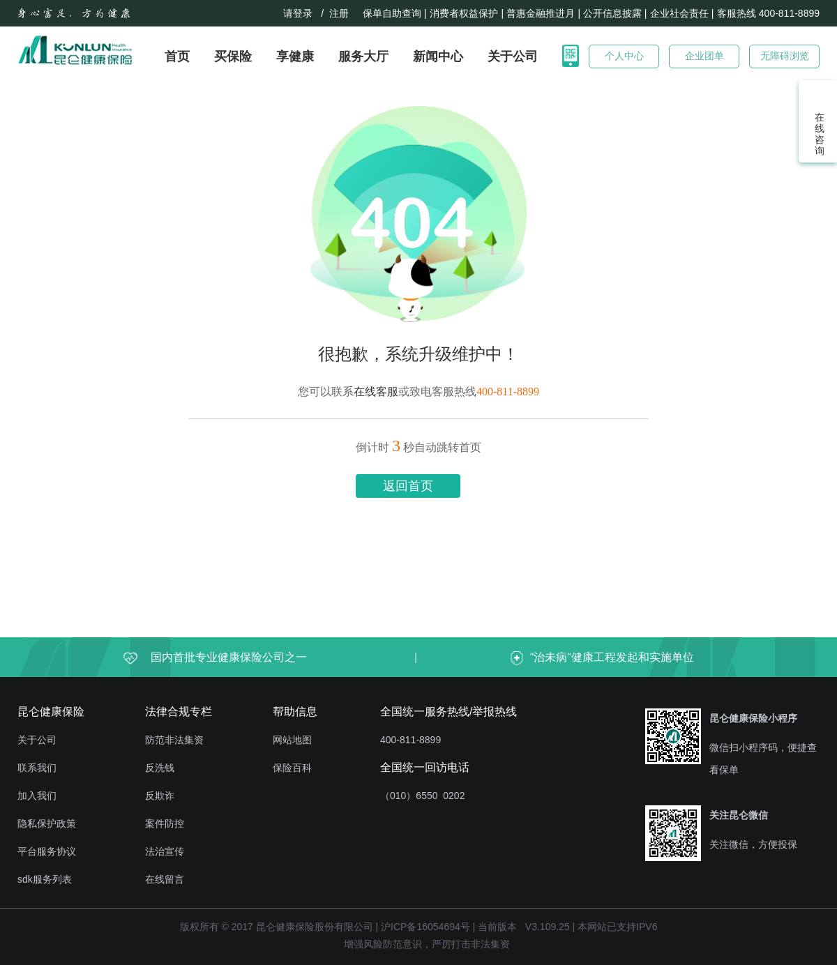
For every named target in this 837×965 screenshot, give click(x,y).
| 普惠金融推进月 (538, 13)
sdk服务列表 (44, 879)
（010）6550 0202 (422, 795)
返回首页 (408, 486)
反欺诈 (159, 795)
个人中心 (624, 55)
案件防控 (164, 823)
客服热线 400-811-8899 (768, 13)
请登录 (297, 13)
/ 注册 (338, 13)
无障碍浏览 (784, 55)
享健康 (295, 56)
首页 (177, 56)
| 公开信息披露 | (612, 13)
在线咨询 (818, 134)
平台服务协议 (46, 851)
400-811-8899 (410, 739)
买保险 (233, 56)
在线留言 (164, 879)
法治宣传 (164, 851)
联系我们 (36, 767)
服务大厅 (363, 56)
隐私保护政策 (46, 823)
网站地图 (292, 739)
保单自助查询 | (395, 13)
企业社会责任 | (682, 13)
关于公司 (513, 56)
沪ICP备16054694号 (425, 926)
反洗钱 (159, 767)
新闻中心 (438, 56)
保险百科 (292, 767)
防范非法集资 (174, 739)
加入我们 (36, 795)
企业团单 (704, 55)
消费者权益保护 (464, 13)
